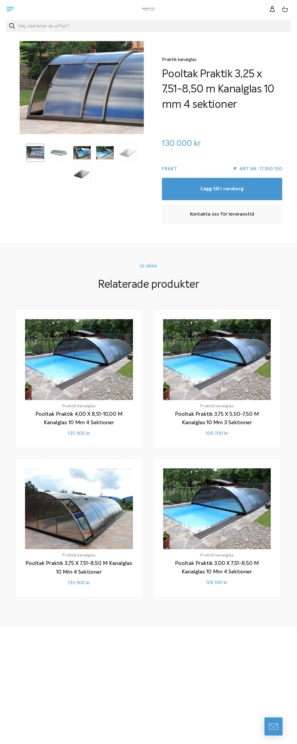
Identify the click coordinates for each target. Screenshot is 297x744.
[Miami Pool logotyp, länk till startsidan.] (148, 9)
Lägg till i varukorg (222, 190)
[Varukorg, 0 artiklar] (285, 9)
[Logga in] (272, 9)
